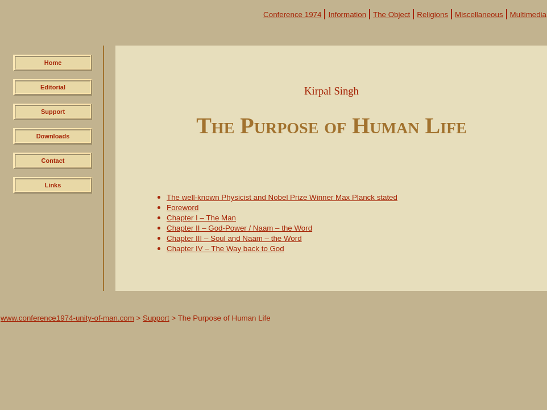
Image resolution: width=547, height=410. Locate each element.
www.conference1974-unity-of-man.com (67, 318)
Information (347, 14)
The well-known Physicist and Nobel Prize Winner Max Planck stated (282, 197)
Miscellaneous (479, 14)
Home (53, 62)
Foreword (182, 207)
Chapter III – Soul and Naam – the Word (234, 238)
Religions (432, 14)
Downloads (53, 136)
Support (53, 111)
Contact (53, 160)
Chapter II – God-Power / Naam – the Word (239, 228)
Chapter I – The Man (201, 218)
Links (53, 185)
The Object (391, 14)
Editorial (52, 87)
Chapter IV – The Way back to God (225, 248)
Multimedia (528, 14)
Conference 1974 (292, 14)
